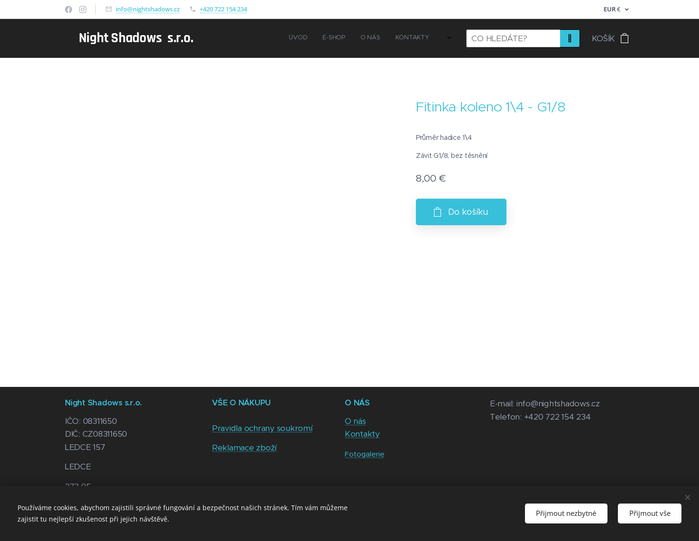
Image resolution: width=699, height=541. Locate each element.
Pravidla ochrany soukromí (262, 428)
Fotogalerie (365, 453)
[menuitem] (361, 38)
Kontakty (362, 434)
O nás (355, 421)
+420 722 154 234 (223, 9)
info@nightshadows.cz (148, 9)
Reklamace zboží (244, 448)
